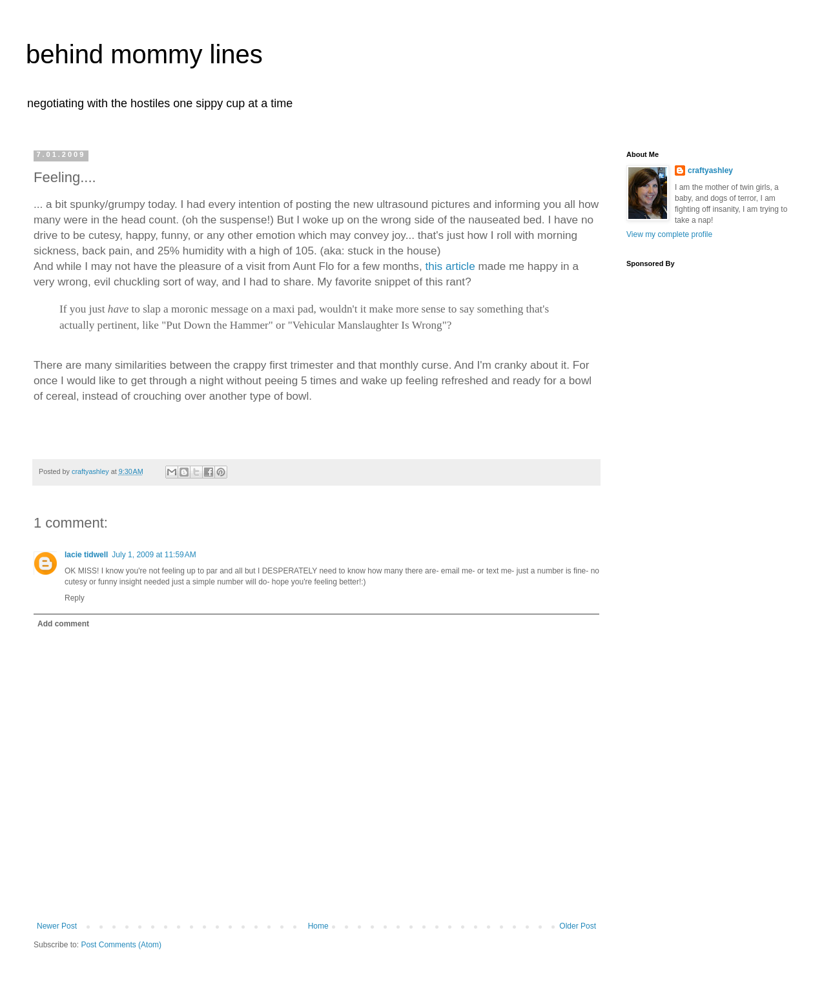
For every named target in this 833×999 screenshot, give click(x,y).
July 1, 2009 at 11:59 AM (154, 554)
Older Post (577, 926)
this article (450, 266)
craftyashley (710, 170)
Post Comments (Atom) (121, 944)
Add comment (63, 623)
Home (318, 926)
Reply (75, 597)
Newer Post (57, 926)
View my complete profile (669, 234)
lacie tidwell (86, 554)
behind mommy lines (144, 54)
